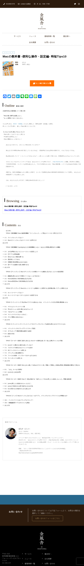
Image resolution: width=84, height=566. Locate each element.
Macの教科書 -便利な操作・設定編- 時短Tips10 (22, 210)
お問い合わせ (49, 42)
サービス (17, 36)
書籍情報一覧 (49, 36)
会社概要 (32, 42)
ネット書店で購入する (42, 83)
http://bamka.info (58, 161)
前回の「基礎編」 (18, 124)
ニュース (32, 36)
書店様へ (66, 36)
